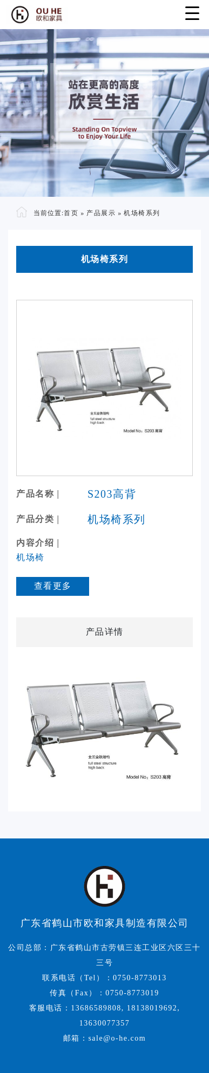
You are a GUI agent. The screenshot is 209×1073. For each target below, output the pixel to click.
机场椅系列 (142, 213)
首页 (71, 213)
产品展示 (101, 213)
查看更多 (53, 585)
